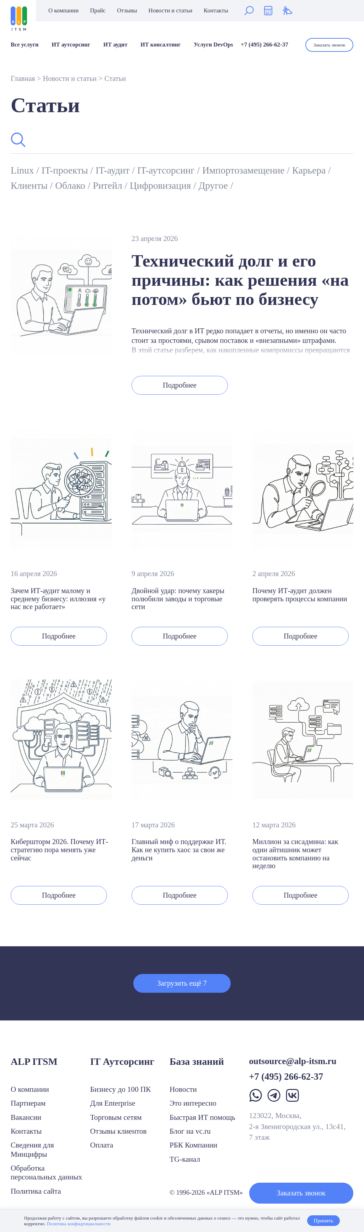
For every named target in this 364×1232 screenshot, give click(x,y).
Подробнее (180, 385)
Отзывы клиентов (118, 1131)
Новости (183, 1089)
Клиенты (30, 185)
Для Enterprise (112, 1103)
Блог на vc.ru (190, 1131)
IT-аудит (114, 170)
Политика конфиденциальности (79, 1223)
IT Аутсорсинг (122, 1061)
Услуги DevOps (213, 45)
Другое (214, 185)
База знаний (197, 1061)
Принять (323, 1220)
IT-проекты (66, 170)
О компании (63, 11)
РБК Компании (193, 1145)
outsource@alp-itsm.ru (293, 1061)
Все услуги (24, 45)
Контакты (216, 11)
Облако (71, 185)
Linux (23, 170)
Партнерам (28, 1103)
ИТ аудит (115, 45)
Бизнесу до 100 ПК (120, 1089)
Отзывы (127, 11)
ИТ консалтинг (160, 45)
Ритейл (108, 185)
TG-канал (185, 1159)
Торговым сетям (116, 1117)
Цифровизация (161, 185)
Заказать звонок (329, 45)
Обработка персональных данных (46, 1172)
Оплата (101, 1145)
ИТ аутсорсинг (71, 45)
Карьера (310, 170)
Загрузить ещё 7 (182, 983)
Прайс (98, 11)
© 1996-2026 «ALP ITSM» (206, 1192)
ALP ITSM (34, 1061)
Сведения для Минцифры (32, 1149)
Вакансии (26, 1117)
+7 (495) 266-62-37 (264, 44)
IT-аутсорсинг (167, 170)
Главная (23, 78)
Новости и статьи (171, 11)
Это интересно (193, 1103)
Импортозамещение (244, 170)
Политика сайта (36, 1191)
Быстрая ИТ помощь (202, 1117)
